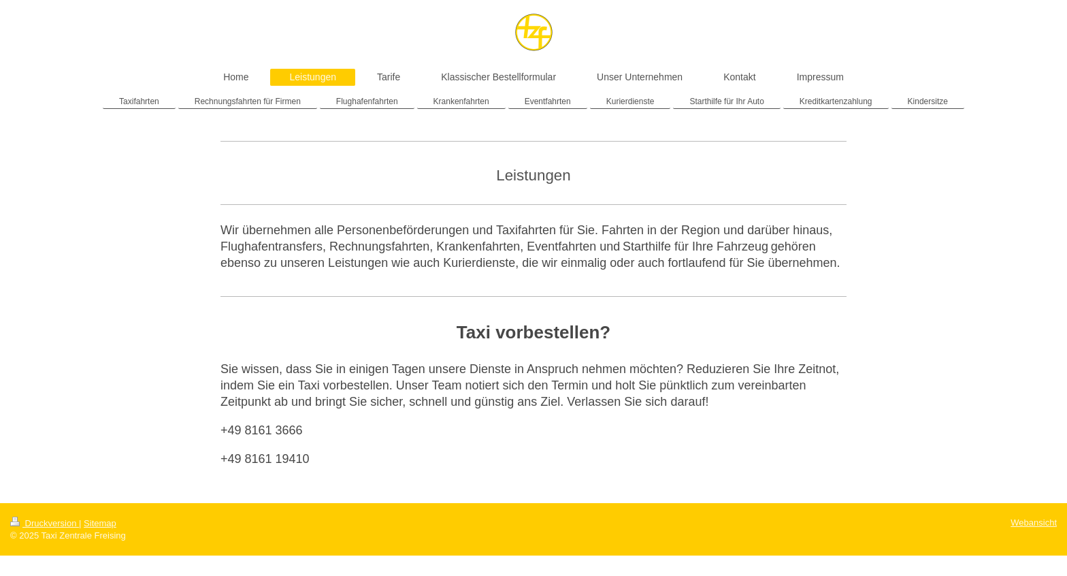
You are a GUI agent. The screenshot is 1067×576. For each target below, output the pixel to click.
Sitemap (100, 523)
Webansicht (1034, 522)
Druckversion (44, 523)
